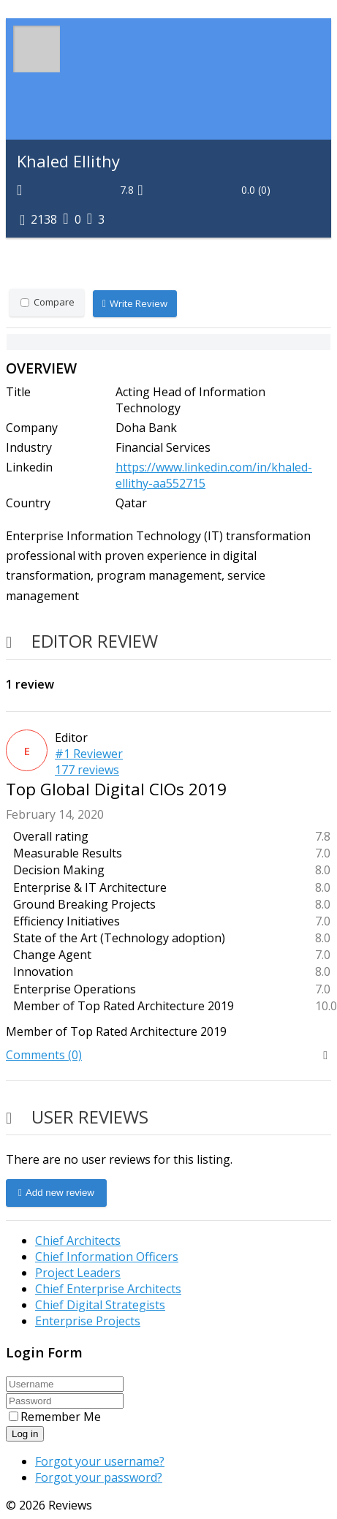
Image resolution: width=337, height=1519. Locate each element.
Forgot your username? (99, 1461)
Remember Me (55, 1417)
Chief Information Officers (106, 1257)
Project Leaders (78, 1273)
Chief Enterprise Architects (108, 1289)
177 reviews (87, 770)
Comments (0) (44, 1055)
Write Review (134, 304)
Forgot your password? (98, 1477)
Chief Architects (78, 1240)
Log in (25, 1433)
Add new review (56, 1193)
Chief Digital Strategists (100, 1305)
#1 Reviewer (89, 754)
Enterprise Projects (87, 1321)
